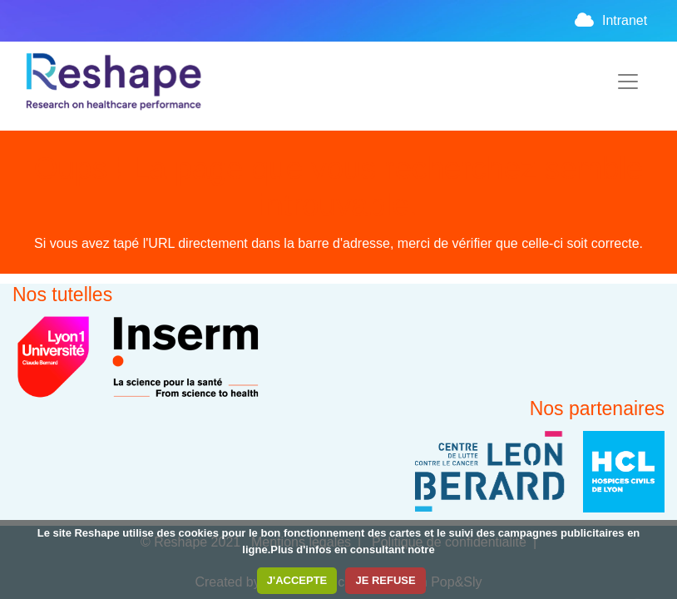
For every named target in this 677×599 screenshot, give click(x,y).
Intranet (610, 20)
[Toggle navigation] (628, 81)
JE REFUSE (385, 580)
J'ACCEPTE (297, 580)
